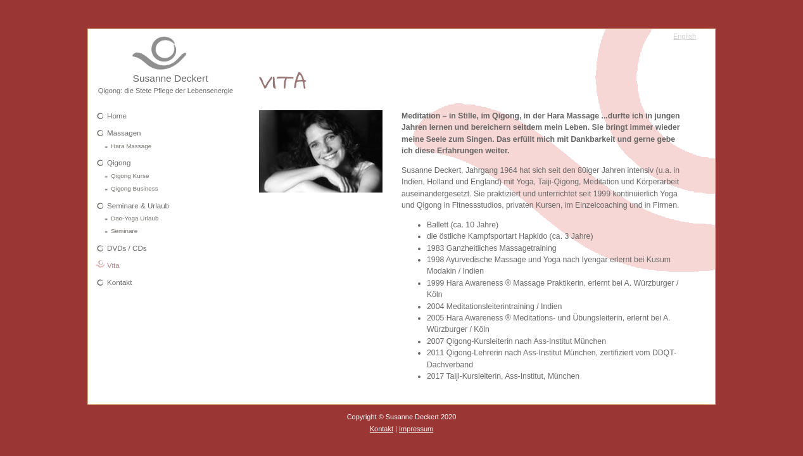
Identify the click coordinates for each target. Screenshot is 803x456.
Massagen (124, 133)
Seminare (124, 230)
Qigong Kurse (130, 175)
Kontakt (119, 282)
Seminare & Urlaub (138, 205)
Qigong (118, 162)
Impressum (416, 429)
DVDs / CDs (127, 248)
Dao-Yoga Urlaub (134, 218)
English (684, 36)
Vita (113, 265)
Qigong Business (134, 188)
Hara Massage (131, 145)
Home (117, 115)
